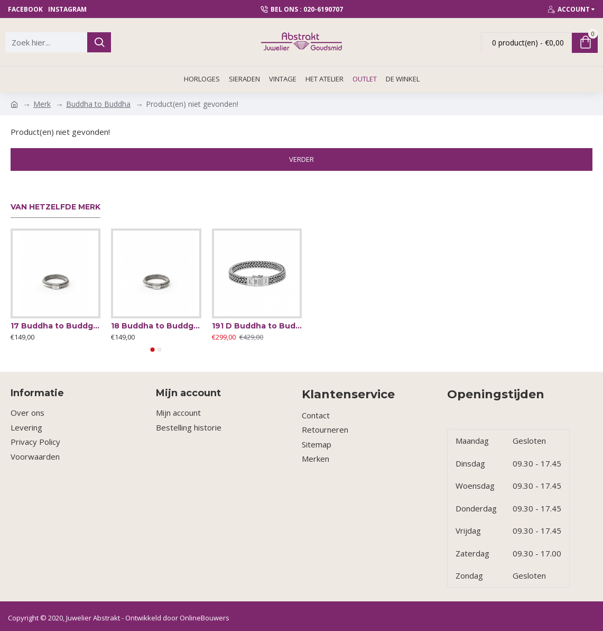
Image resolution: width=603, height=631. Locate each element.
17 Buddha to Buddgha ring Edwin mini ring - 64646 (55, 326)
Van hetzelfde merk (55, 207)
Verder (301, 159)
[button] (153, 349)
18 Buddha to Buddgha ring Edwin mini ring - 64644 (156, 326)
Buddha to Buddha (98, 104)
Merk (42, 104)
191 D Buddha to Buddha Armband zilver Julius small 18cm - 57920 (257, 326)
